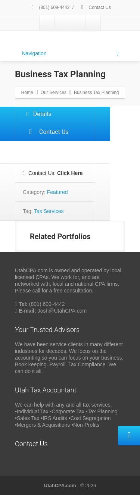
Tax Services (48, 211)
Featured (57, 192)
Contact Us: (53, 173)
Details (39, 114)
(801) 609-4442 (49, 7)
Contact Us (95, 7)
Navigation (70, 53)
